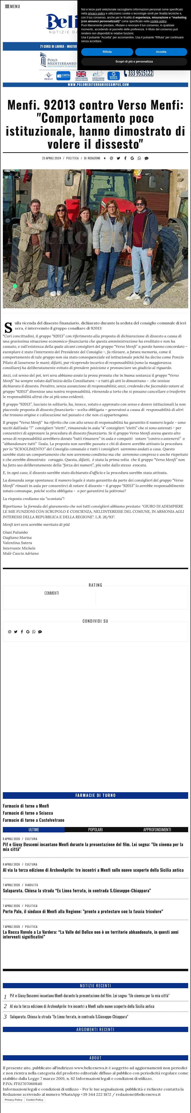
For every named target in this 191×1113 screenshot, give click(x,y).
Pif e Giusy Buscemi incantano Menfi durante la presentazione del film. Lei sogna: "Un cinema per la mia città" (93, 846)
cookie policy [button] (158, 1064)
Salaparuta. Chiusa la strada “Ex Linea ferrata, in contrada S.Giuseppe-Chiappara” (77, 890)
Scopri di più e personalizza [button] (134, 1104)
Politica (72, 158)
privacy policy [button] (96, 1056)
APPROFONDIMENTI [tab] (157, 829)
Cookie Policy (34, 1099)
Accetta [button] (161, 1094)
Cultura (31, 839)
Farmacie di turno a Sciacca (28, 813)
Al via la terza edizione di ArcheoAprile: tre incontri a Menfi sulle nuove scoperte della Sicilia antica (93, 870)
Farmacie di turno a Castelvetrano (33, 820)
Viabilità (31, 885)
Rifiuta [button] (107, 1094)
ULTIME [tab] (34, 829)
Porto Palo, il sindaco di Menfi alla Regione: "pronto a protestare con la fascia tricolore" (83, 911)
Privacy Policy (13, 1099)
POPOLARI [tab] (95, 829)
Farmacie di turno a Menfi (26, 806)
